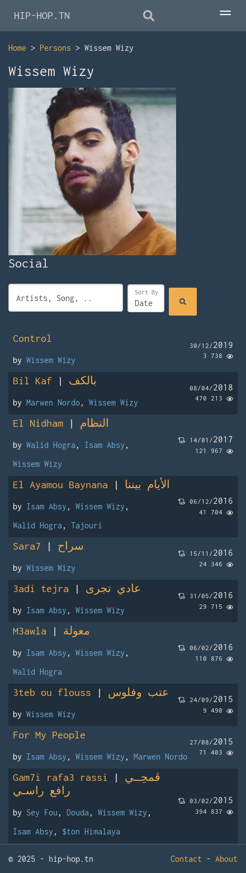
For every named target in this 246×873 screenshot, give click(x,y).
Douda (78, 812)
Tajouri (86, 525)
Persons (55, 48)
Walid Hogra (50, 445)
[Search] (183, 302)
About (226, 859)
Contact (186, 859)
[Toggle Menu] (225, 14)
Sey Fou (42, 812)
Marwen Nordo (53, 402)
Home (17, 48)
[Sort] (145, 298)
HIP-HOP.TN (42, 15)
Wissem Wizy (50, 360)
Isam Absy (104, 445)
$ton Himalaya (91, 831)
